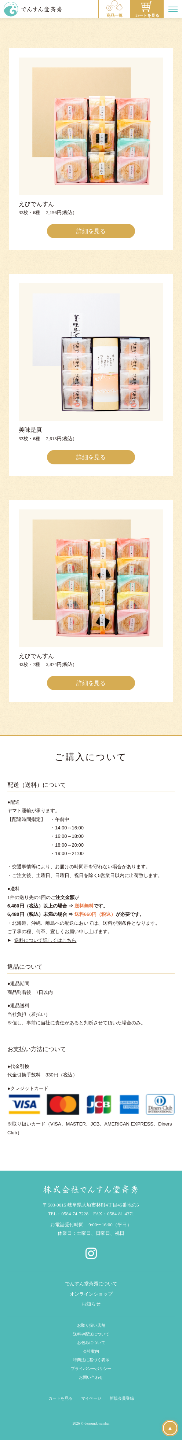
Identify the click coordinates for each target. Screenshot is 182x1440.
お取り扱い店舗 (91, 1325)
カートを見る (60, 1398)
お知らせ (91, 1304)
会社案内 (91, 1351)
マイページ (91, 1398)
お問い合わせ (91, 1377)
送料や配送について (91, 1334)
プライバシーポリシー (91, 1368)
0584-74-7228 (74, 1213)
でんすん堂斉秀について (91, 1283)
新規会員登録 (122, 1398)
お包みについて (91, 1342)
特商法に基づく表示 (91, 1360)
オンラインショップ (91, 1294)
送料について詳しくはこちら (45, 940)
